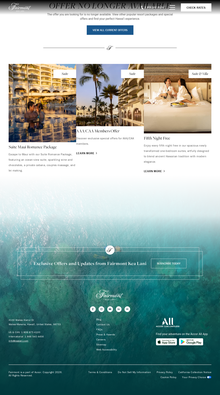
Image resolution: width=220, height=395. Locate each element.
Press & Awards (105, 334)
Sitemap (101, 344)
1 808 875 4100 (30, 332)
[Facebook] (93, 309)
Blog (98, 319)
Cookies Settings (196, 377)
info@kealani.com (18, 340)
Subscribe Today (168, 263)
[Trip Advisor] (127, 309)
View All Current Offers (110, 30)
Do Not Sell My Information (134, 372)
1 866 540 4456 (34, 336)
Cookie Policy (169, 377)
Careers (101, 339)
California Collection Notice (194, 372)
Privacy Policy (165, 372)
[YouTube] (110, 309)
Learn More (87, 153)
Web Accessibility (106, 349)
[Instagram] (101, 309)
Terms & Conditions (100, 372)
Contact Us (103, 324)
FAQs (99, 329)
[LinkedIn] (119, 309)
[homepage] (22, 7)
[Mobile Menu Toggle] (172, 7)
